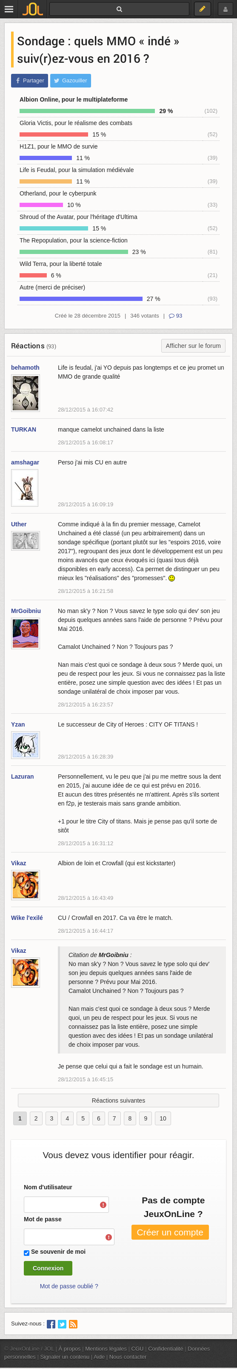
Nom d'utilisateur (48, 1187)
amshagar (25, 462)
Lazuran (22, 776)
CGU (137, 1349)
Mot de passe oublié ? (69, 1286)
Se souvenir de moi (58, 1251)
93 (175, 315)
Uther (19, 524)
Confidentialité (165, 1349)
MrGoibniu (26, 610)
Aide (99, 1357)
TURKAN (23, 429)
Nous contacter (128, 1357)
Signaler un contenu (64, 1357)
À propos (70, 1349)
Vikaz (18, 863)
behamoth (25, 367)
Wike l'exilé (27, 917)
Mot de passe (43, 1219)
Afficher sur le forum (193, 345)
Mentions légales (106, 1349)
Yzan (18, 724)
